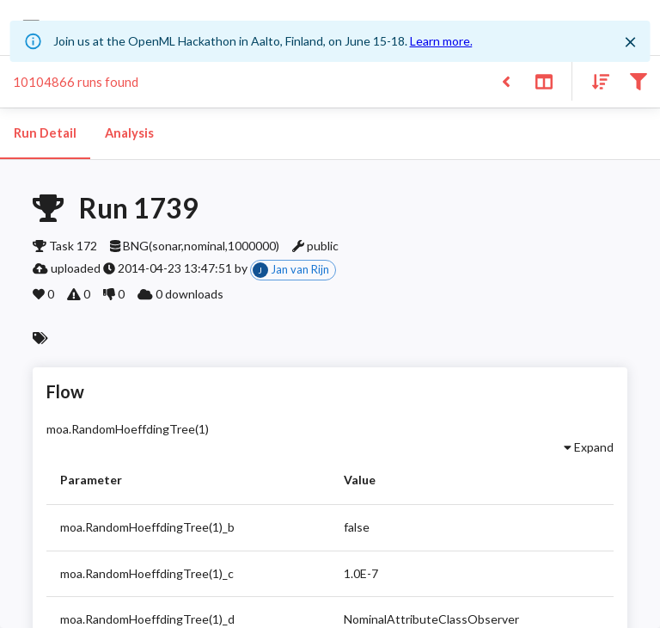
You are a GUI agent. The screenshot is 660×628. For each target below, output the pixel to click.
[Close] (630, 42)
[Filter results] (638, 80)
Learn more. (441, 41)
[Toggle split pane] (543, 80)
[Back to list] (505, 80)
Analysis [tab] (129, 133)
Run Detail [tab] (45, 133)
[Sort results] (595, 80)
